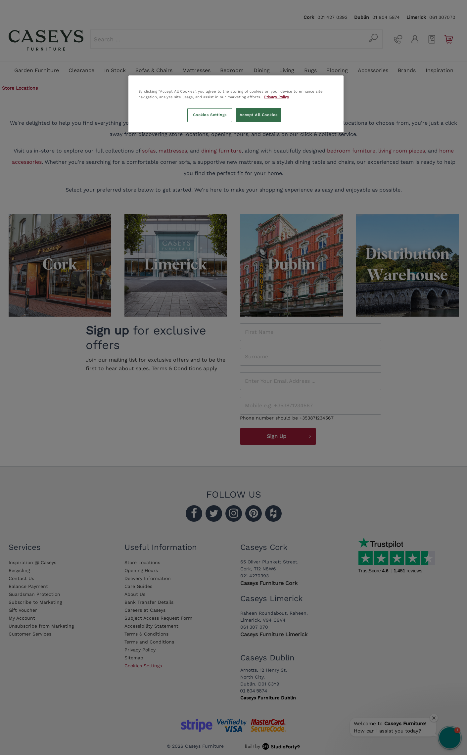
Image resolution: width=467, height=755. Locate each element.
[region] (236, 103)
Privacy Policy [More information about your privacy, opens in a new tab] (276, 97)
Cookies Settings (210, 114)
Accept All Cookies (259, 114)
